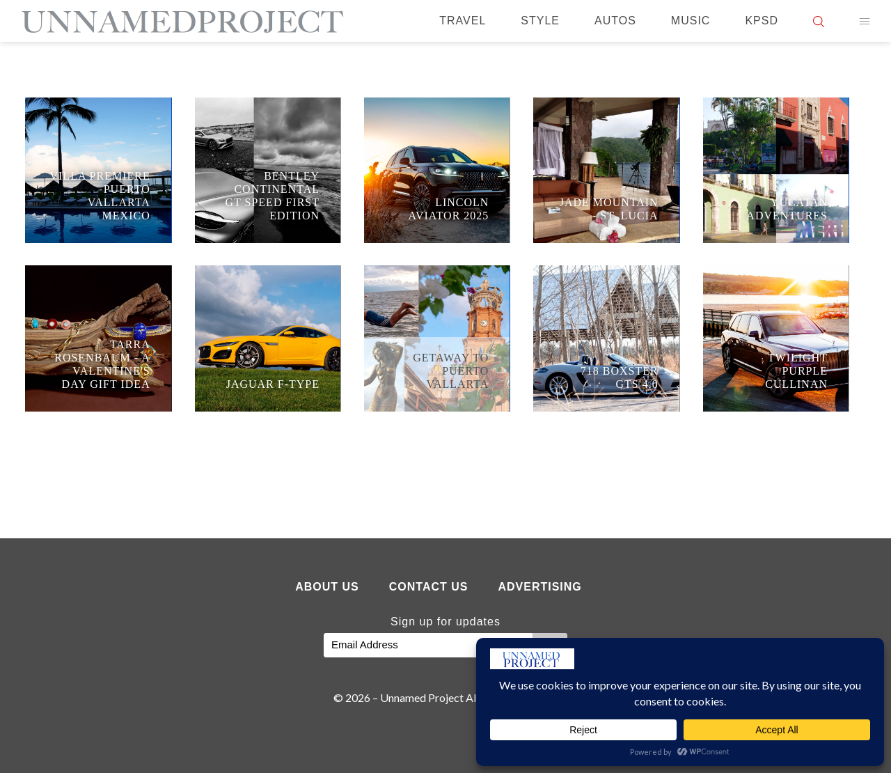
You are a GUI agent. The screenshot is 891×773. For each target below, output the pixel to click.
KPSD (761, 20)
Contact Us (428, 587)
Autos (615, 20)
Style (540, 20)
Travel (462, 20)
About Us (327, 587)
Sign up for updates (445, 621)
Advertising (539, 587)
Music (691, 20)
